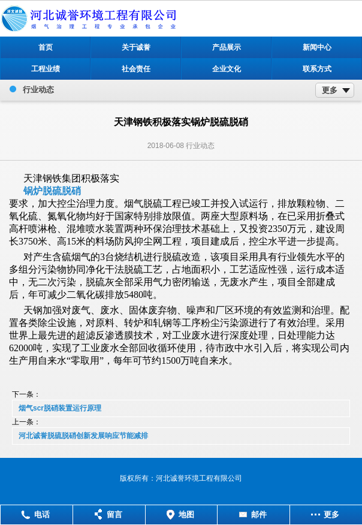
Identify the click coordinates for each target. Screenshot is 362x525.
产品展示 (226, 47)
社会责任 (136, 69)
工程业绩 (45, 69)
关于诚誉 (136, 47)
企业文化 (226, 69)
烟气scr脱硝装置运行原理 (60, 408)
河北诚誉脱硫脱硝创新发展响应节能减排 (83, 436)
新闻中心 (317, 47)
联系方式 (317, 69)
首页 (45, 47)
